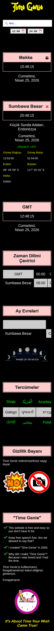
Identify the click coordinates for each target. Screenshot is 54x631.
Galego (11, 412)
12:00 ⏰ (18, 31)
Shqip (11, 402)
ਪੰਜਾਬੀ (11, 422)
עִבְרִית (47, 412)
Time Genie (27, 7)
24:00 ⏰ (35, 31)
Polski (48, 422)
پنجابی (27, 422)
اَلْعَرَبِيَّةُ (27, 402)
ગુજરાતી (27, 412)
